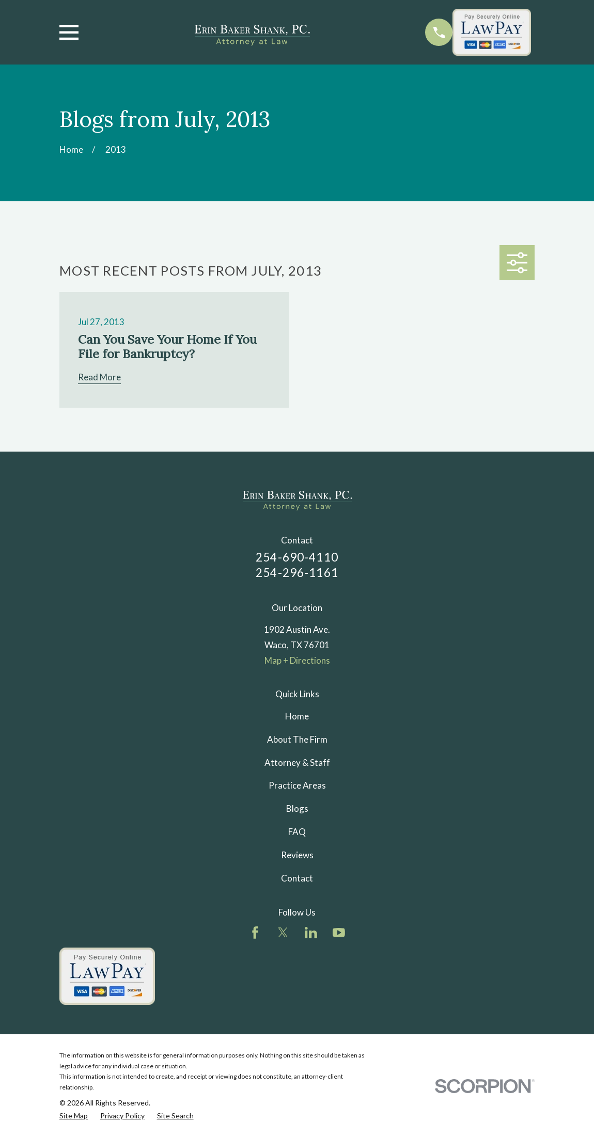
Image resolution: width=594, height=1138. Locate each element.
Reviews (297, 855)
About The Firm (297, 739)
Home (297, 716)
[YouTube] (339, 932)
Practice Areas (297, 785)
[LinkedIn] (311, 932)
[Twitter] (283, 932)
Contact (297, 878)
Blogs (297, 808)
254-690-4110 (297, 557)
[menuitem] (73, 1116)
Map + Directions (297, 660)
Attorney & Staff (297, 762)
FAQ (297, 831)
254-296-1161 (297, 573)
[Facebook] (255, 932)
